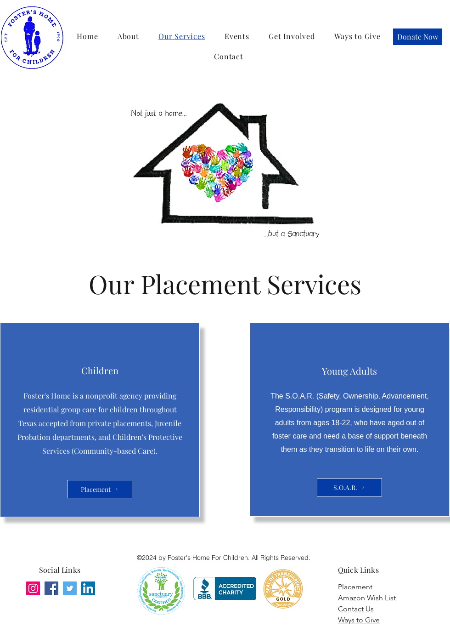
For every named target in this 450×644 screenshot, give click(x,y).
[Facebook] (51, 588)
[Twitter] (70, 588)
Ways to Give (359, 620)
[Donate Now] (417, 36)
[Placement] (99, 489)
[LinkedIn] (88, 588)
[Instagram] (33, 588)
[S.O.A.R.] (349, 487)
